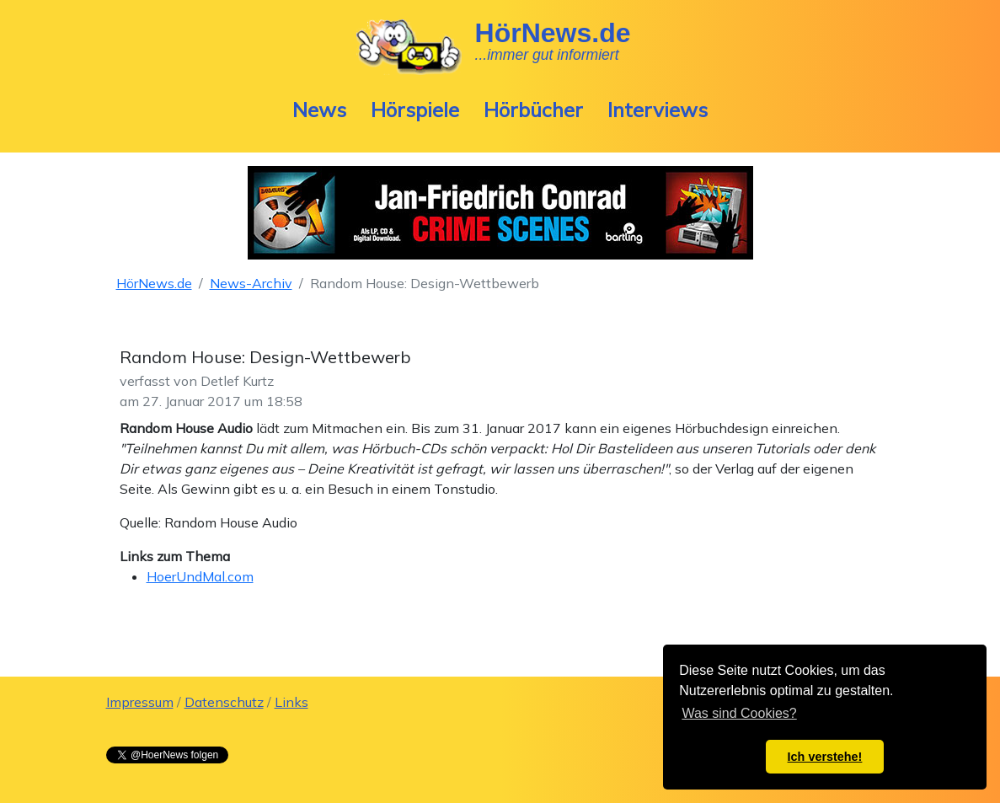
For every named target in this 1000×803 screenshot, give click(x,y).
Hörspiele (415, 109)
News (319, 109)
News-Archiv (251, 283)
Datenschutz (224, 701)
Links (291, 701)
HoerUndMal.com (200, 576)
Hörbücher (533, 109)
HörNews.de (154, 283)
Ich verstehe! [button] (825, 756)
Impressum (140, 701)
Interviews (657, 109)
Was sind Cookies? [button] (739, 713)
